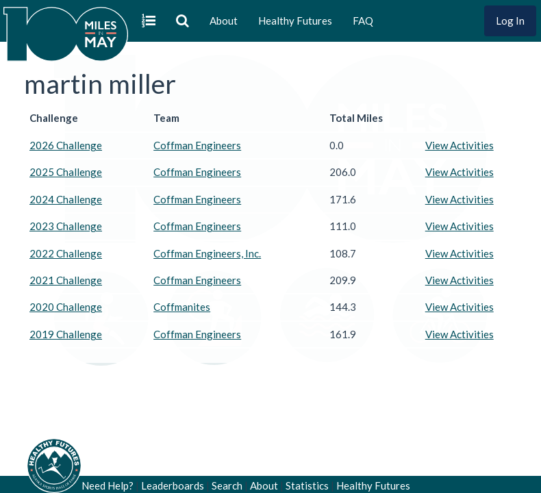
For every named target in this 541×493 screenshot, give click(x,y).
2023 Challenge (65, 226)
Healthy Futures (295, 20)
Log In (510, 20)
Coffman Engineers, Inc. (207, 253)
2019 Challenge (65, 334)
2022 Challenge (65, 253)
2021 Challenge (65, 280)
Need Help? (107, 485)
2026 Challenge (65, 145)
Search (227, 485)
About (224, 20)
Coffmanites (181, 307)
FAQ (363, 20)
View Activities (459, 145)
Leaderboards (172, 485)
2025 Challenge (65, 172)
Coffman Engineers (197, 145)
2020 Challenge (65, 307)
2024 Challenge (65, 199)
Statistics (307, 485)
